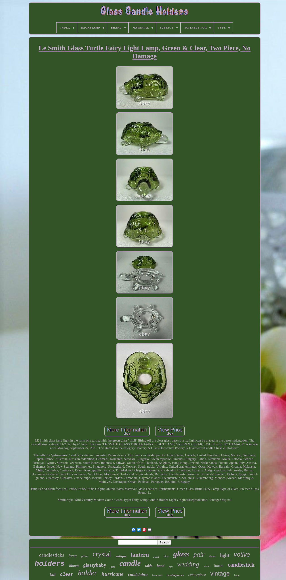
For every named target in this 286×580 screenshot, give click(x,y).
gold (113, 566)
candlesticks (51, 555)
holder (87, 573)
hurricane (112, 574)
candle (130, 563)
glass (181, 554)
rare (171, 567)
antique (121, 556)
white (206, 566)
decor (212, 556)
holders (50, 564)
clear (66, 574)
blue (166, 556)
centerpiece (197, 575)
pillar (84, 556)
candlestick (241, 565)
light (224, 555)
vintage (220, 573)
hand (160, 566)
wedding (188, 564)
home (218, 565)
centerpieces (175, 575)
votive (242, 554)
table (148, 566)
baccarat (157, 575)
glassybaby (94, 565)
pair (198, 554)
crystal (102, 554)
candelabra (138, 574)
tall (52, 574)
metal (156, 556)
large (237, 575)
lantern (140, 554)
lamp (73, 555)
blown (74, 565)
